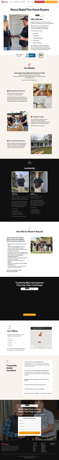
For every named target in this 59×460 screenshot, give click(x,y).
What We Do (17, 1)
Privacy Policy (38, 456)
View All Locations (44, 451)
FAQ (32, 1)
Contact (28, 1)
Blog (34, 449)
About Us (11, 1)
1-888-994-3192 (52, 444)
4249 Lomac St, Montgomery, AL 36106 (53, 443)
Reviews (34, 450)
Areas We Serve (22, 1)
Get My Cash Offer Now (29, 432)
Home (27, 6)
